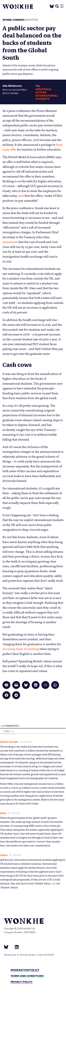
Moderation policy (25, 970)
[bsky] (8, 947)
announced (10, 241)
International (46, 95)
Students (42, 98)
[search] (57, 6)
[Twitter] (52, 6)
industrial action (43, 91)
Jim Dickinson (12, 85)
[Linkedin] (15, 947)
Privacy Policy (22, 981)
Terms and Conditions (27, 976)
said (21, 195)
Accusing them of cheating (20, 648)
